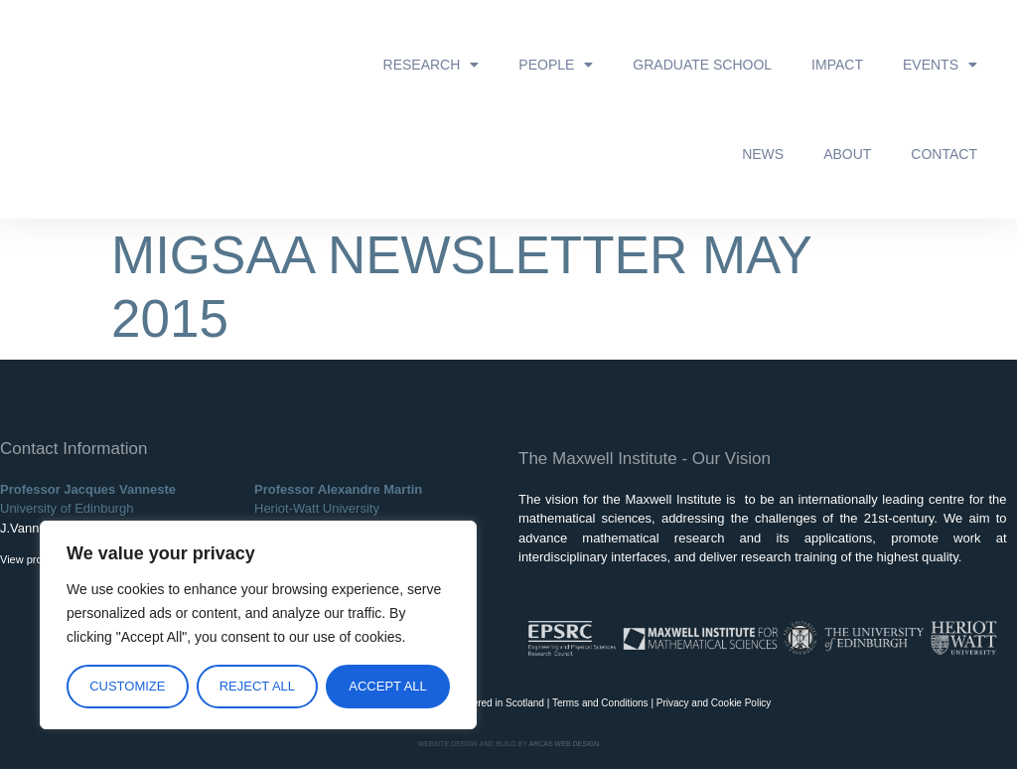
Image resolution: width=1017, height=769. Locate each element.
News (763, 154)
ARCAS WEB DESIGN (564, 743)
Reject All (257, 686)
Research (431, 64)
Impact (837, 65)
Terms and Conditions (600, 702)
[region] (258, 625)
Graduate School (702, 65)
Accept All (388, 686)
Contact (944, 154)
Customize (127, 686)
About (847, 154)
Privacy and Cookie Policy (714, 702)
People (555, 64)
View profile (28, 559)
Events (940, 64)
